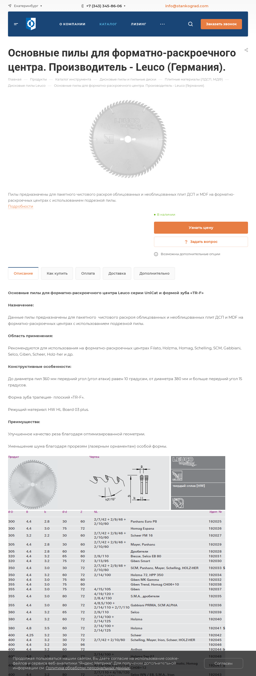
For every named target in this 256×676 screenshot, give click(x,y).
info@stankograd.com (186, 5)
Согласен (223, 663)
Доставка (117, 273)
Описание (23, 273)
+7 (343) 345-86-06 (104, 5)
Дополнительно (155, 273)
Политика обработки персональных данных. (88, 668)
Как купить (57, 273)
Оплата (88, 273)
